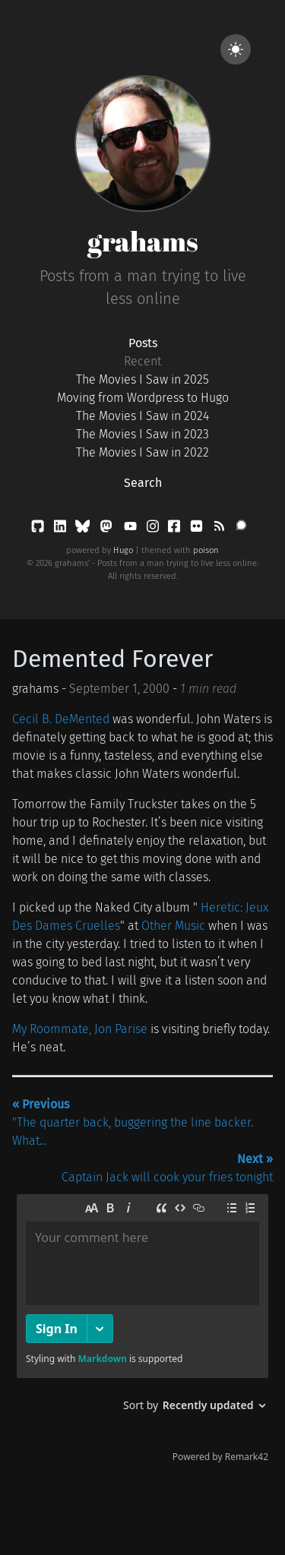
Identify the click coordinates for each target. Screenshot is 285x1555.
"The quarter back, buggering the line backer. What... (132, 1122)
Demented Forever (112, 658)
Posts (142, 343)
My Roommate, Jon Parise (79, 1029)
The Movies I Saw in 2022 (142, 452)
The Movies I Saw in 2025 (142, 379)
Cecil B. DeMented (60, 719)
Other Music (173, 925)
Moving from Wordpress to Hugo (143, 397)
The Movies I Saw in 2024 (142, 416)
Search (143, 483)
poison (206, 550)
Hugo (123, 550)
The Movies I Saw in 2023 (142, 434)
